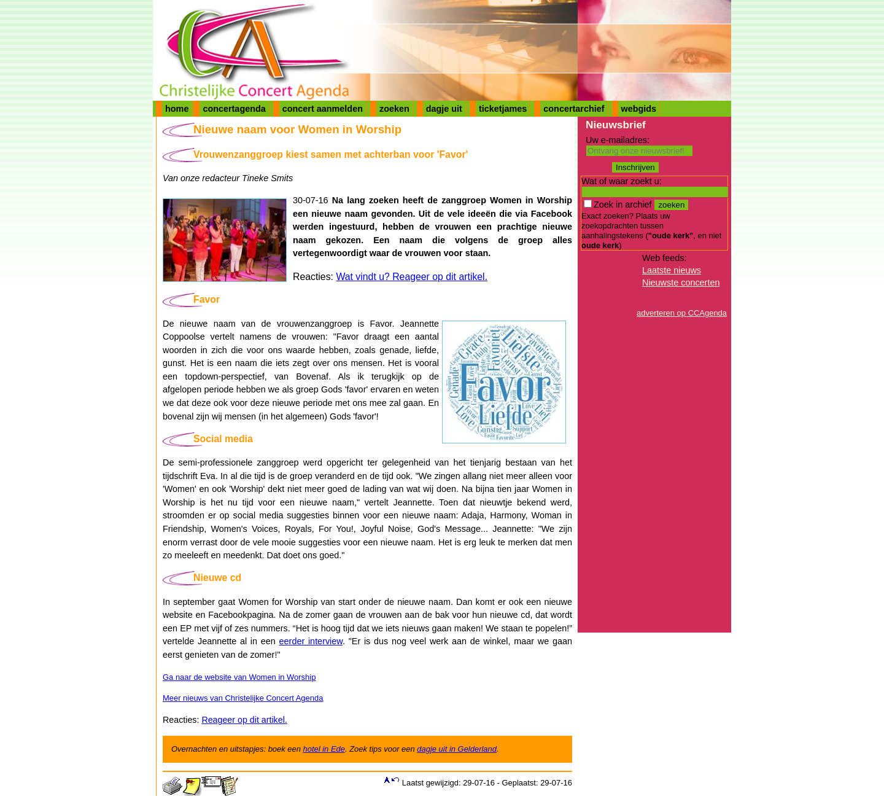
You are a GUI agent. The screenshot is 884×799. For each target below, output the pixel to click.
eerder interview (311, 641)
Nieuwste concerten (680, 282)
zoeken (394, 109)
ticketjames (503, 109)
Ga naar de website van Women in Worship (239, 677)
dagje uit (444, 109)
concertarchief (573, 109)
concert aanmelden (322, 109)
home (176, 109)
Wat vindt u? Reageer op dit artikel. (411, 276)
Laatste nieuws (671, 270)
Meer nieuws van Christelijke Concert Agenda (243, 698)
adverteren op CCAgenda (682, 313)
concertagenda (234, 109)
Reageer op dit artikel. (244, 720)
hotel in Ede (324, 749)
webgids (639, 109)
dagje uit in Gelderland (457, 749)
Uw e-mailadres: (617, 140)
